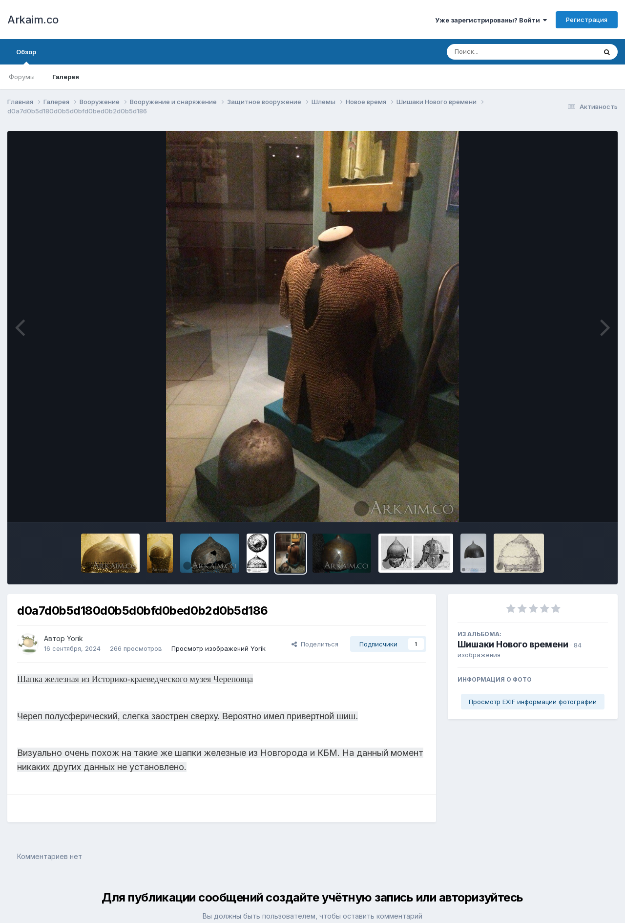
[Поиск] (503, 52)
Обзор (26, 56)
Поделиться (315, 644)
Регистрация (586, 19)
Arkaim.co (33, 19)
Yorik (75, 638)
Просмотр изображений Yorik (218, 648)
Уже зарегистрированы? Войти (491, 20)
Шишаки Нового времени (513, 644)
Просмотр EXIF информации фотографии (533, 702)
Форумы (22, 77)
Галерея (65, 77)
